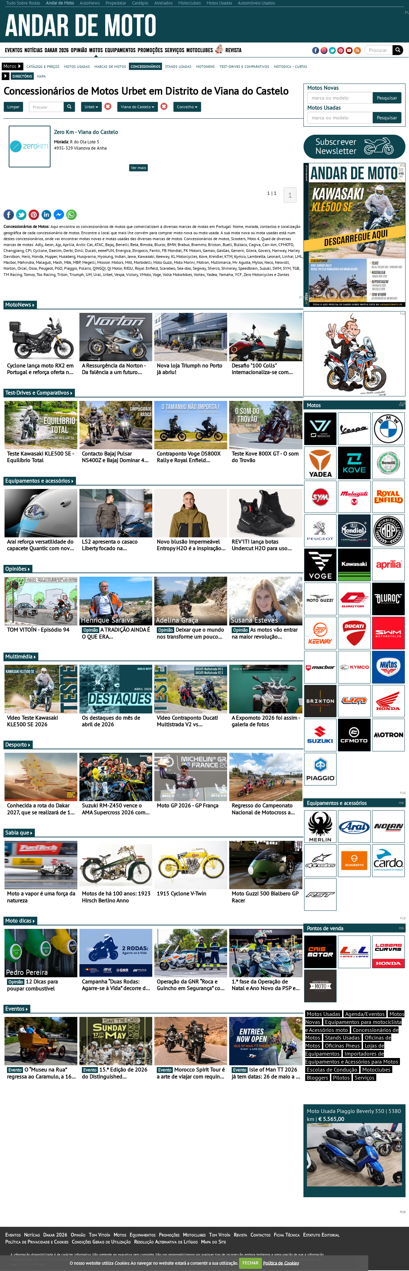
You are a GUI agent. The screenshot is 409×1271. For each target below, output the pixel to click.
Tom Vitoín (99, 1235)
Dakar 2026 (57, 49)
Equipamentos (120, 49)
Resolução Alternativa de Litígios (166, 1242)
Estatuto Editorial (321, 1235)
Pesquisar (387, 98)
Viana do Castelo (137, 106)
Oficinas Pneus (342, 1045)
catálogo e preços (42, 66)
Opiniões (18, 568)
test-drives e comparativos (244, 66)
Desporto (18, 744)
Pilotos (341, 1077)
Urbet (91, 106)
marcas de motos (110, 66)
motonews (205, 66)
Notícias (33, 49)
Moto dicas (20, 920)
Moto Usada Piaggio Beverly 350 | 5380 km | (354, 1146)
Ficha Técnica (287, 1235)
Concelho (187, 106)
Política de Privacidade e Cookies (36, 1242)
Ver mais (138, 167)
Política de (281, 1263)
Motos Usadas (323, 1013)
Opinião (79, 49)
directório (22, 76)
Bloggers (317, 1077)
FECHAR (250, 1263)
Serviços (174, 49)
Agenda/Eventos (365, 1013)
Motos (96, 49)
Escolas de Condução (332, 1069)
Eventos (13, 49)
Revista (233, 49)
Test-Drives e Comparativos (39, 392)
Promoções (150, 49)
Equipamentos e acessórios (39, 480)
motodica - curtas (290, 66)
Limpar (13, 106)
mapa (41, 76)
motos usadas (77, 66)
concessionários (145, 66)
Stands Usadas (342, 1037)
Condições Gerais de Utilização (101, 1242)
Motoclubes (199, 49)
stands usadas (178, 66)
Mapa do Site (213, 1242)
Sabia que (19, 832)
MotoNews (20, 304)
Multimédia (21, 656)
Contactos (260, 1235)
